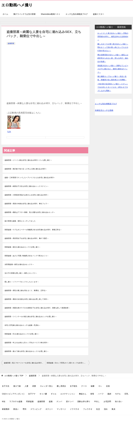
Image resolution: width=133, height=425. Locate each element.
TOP (13, 376)
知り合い (118, 401)
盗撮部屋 (11, 43)
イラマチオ (74, 409)
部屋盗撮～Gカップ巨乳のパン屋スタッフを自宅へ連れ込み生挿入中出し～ (68, 363)
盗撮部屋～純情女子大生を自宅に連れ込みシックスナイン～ (27, 186)
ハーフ (101, 394)
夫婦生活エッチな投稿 (104, 110)
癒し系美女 (61, 386)
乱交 (98, 409)
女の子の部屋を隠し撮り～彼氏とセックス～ (21, 273)
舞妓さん (82, 394)
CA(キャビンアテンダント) (13, 394)
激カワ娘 (17, 386)
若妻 (34, 386)
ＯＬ (100, 386)
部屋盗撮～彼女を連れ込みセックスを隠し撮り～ (23, 247)
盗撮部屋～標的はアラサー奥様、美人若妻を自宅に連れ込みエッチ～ (30, 212)
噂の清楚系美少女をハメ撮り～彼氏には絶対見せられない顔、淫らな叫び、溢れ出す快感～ (112, 58)
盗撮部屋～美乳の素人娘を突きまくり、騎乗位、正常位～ (26, 290)
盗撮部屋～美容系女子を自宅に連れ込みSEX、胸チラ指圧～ (27, 238)
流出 (106, 409)
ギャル (53, 394)
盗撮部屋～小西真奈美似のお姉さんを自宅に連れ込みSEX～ (27, 195)
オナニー (49, 409)
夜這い (16, 409)
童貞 (113, 409)
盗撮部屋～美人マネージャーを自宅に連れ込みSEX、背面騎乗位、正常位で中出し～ (24, 363)
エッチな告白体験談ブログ (77, 14)
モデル (118, 394)
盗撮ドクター (98, 14)
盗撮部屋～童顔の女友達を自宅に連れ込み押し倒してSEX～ (27, 299)
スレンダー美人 (46, 386)
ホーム (5, 14)
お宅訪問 (107, 401)
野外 (24, 409)
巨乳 (126, 394)
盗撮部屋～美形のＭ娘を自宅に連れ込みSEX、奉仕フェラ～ (27, 204)
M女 (3, 401)
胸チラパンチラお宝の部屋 (24, 14)
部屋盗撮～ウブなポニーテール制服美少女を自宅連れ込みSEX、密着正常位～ (33, 230)
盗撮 (51, 401)
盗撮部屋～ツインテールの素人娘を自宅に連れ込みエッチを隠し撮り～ (31, 316)
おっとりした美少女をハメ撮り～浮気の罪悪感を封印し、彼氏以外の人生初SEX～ (112, 36)
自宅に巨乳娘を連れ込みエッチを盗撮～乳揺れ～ (23, 325)
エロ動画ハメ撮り (17, 5)
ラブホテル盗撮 (15, 401)
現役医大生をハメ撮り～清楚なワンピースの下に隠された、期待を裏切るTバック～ (112, 69)
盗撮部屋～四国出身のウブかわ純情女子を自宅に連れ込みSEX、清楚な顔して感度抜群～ (37, 308)
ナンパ (59, 401)
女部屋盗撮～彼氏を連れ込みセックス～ (19, 264)
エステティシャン (67, 394)
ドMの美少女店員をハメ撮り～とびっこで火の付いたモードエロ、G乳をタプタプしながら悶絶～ (112, 87)
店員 (108, 386)
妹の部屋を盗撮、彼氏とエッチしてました (20, 221)
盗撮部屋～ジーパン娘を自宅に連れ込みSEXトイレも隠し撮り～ (28, 160)
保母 (92, 394)
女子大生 (5, 386)
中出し (97, 401)
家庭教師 (5, 409)
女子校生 (73, 386)
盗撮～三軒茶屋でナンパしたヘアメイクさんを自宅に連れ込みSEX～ (30, 177)
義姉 (109, 394)
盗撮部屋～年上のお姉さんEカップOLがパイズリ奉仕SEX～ (27, 343)
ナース (84, 386)
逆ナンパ (69, 401)
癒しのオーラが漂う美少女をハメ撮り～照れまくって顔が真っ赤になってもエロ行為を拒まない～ (112, 47)
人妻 (26, 386)
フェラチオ (87, 409)
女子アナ (32, 394)
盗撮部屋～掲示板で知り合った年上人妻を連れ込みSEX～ (26, 169)
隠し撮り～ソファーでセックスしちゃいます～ (22, 282)
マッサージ (61, 409)
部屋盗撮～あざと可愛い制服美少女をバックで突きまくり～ (27, 256)
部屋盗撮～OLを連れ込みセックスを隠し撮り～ (22, 334)
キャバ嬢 (43, 394)
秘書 (92, 386)
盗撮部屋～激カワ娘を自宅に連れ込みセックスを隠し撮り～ (27, 351)
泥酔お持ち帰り (83, 401)
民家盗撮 (30, 401)
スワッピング (35, 409)
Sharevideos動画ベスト (50, 14)
